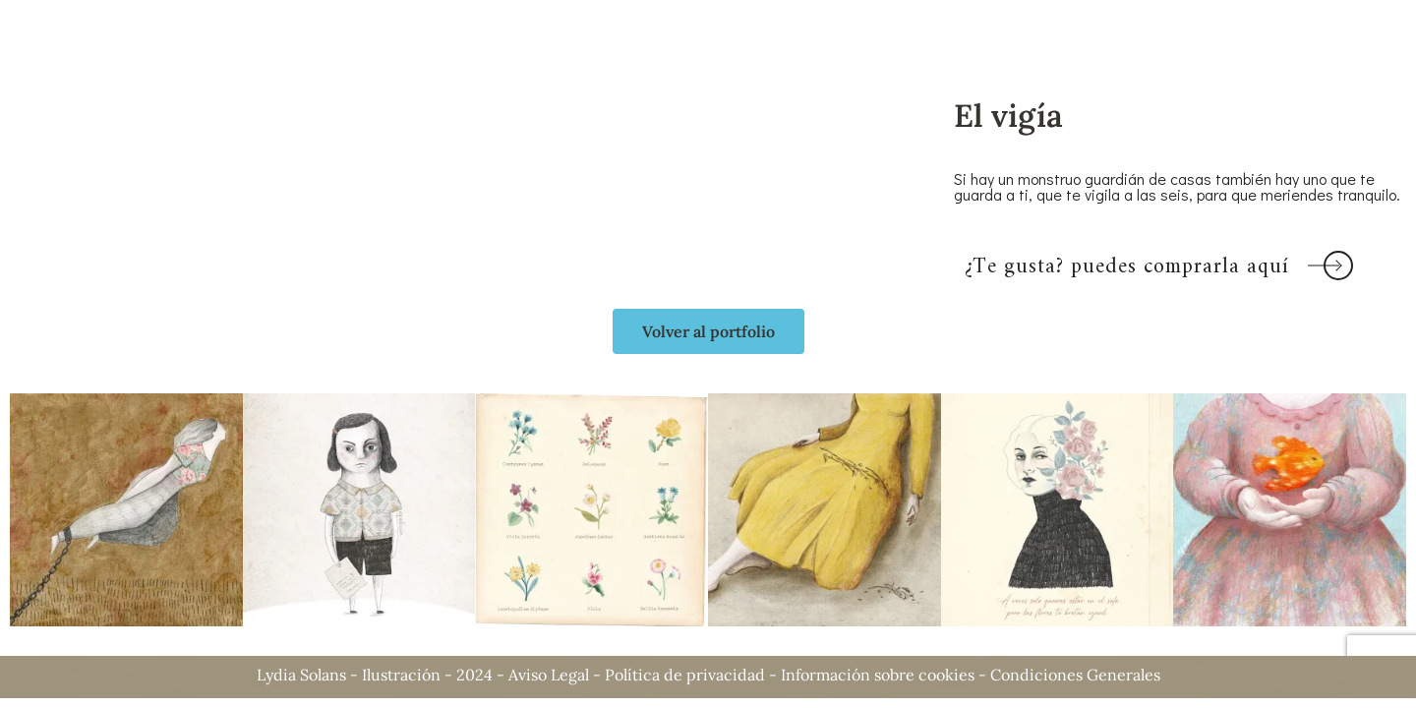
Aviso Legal (548, 674)
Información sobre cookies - (885, 674)
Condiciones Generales (1075, 674)
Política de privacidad (685, 674)
